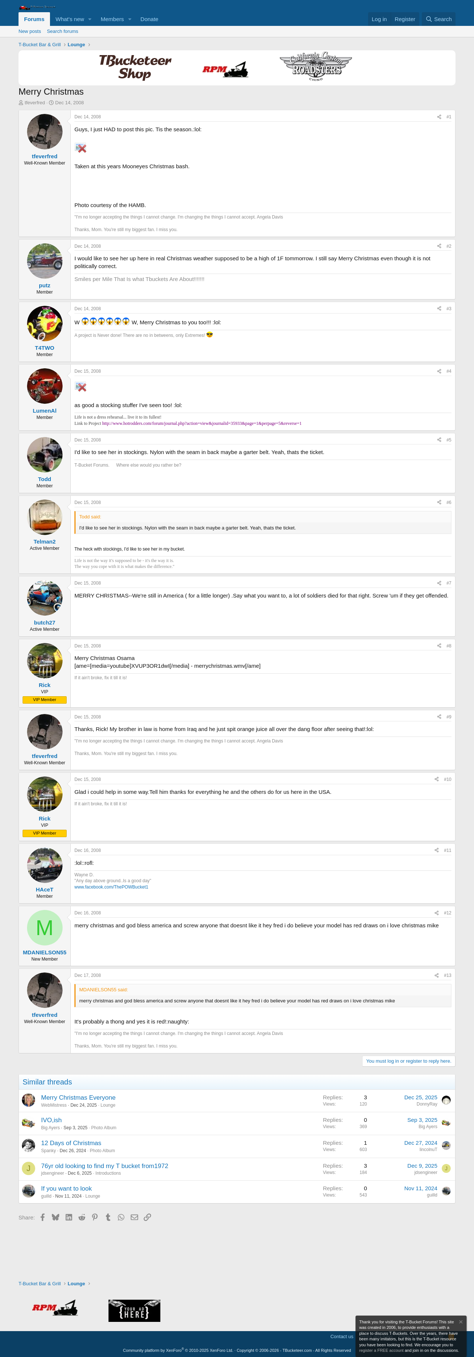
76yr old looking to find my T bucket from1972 (104, 1166)
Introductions (108, 1173)
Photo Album (103, 1127)
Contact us (341, 1336)
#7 (449, 583)
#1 (449, 116)
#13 (447, 975)
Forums (34, 19)
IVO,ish (51, 1120)
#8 (449, 646)
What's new (70, 19)
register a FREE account (381, 1350)
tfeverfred (35, 102)
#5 (449, 440)
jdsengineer (52, 1173)
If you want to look (66, 1188)
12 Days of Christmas (71, 1143)
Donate (149, 19)
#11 (447, 850)
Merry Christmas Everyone (78, 1097)
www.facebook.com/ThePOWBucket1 (111, 887)
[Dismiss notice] (460, 1322)
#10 (447, 779)
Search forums (63, 31)
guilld (46, 1196)
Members (112, 19)
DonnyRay (427, 1104)
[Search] (438, 19)
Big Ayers (50, 1127)
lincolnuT (428, 1149)
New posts (30, 31)
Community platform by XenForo (178, 1350)
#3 (449, 308)
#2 (449, 246)
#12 (447, 913)
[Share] (439, 117)
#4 (449, 371)
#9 (449, 717)
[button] (90, 19)
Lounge (108, 1105)
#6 (449, 502)
